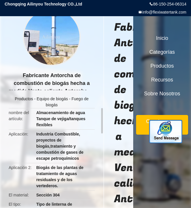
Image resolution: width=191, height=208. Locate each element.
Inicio (162, 38)
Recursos (162, 80)
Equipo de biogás (52, 98)
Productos (24, 98)
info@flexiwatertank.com (164, 12)
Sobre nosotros (162, 93)
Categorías (162, 52)
